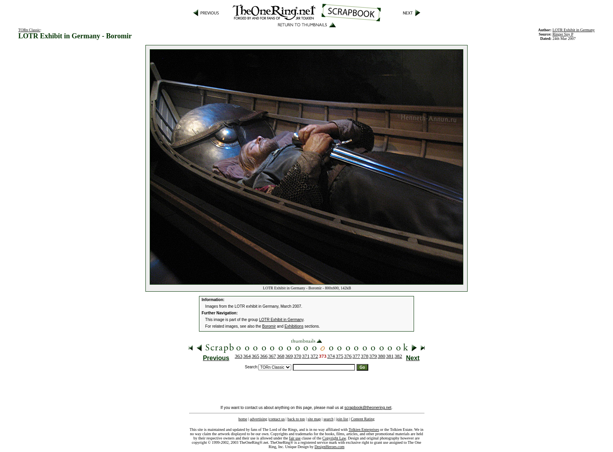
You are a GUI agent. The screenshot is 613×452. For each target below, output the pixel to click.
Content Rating (363, 419)
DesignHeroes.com (329, 447)
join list (342, 419)
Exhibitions (294, 326)
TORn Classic (29, 30)
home (242, 419)
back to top (296, 419)
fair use (295, 438)
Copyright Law (334, 438)
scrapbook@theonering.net (367, 407)
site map (314, 419)
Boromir (269, 326)
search (328, 419)
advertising (258, 419)
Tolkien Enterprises (364, 429)
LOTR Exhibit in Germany (573, 30)
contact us (277, 419)
